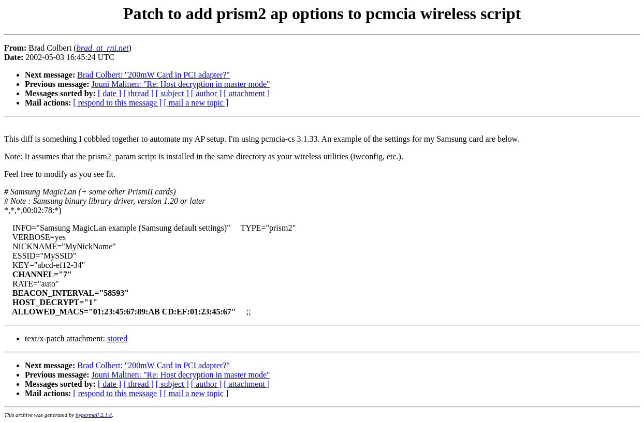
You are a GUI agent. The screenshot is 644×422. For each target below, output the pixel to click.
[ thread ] (138, 93)
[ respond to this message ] (117, 102)
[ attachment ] (247, 93)
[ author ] (206, 93)
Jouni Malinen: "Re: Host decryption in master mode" (181, 84)
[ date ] (109, 93)
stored (117, 338)
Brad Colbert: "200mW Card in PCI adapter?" (153, 74)
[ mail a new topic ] (196, 102)
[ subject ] (172, 93)
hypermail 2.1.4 (94, 415)
